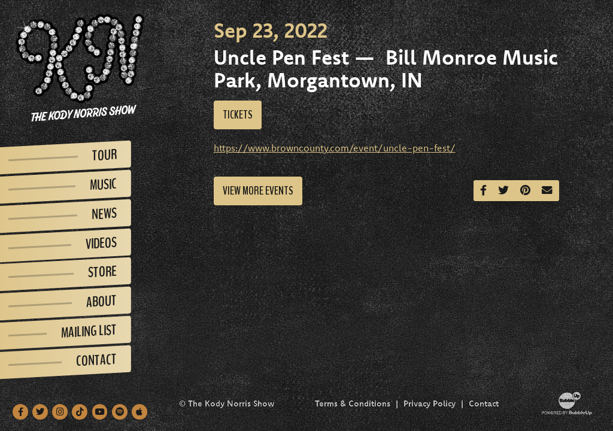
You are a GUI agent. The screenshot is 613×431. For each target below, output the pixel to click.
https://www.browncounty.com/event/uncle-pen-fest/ (335, 148)
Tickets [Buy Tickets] (238, 115)
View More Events (258, 191)
